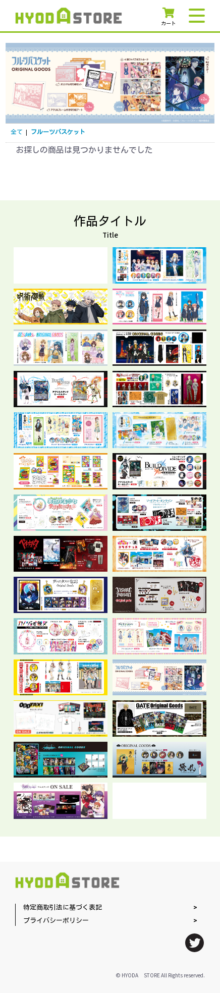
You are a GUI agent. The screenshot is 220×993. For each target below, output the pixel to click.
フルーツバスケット (58, 132)
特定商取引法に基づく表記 (62, 908)
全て (17, 132)
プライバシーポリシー (56, 921)
